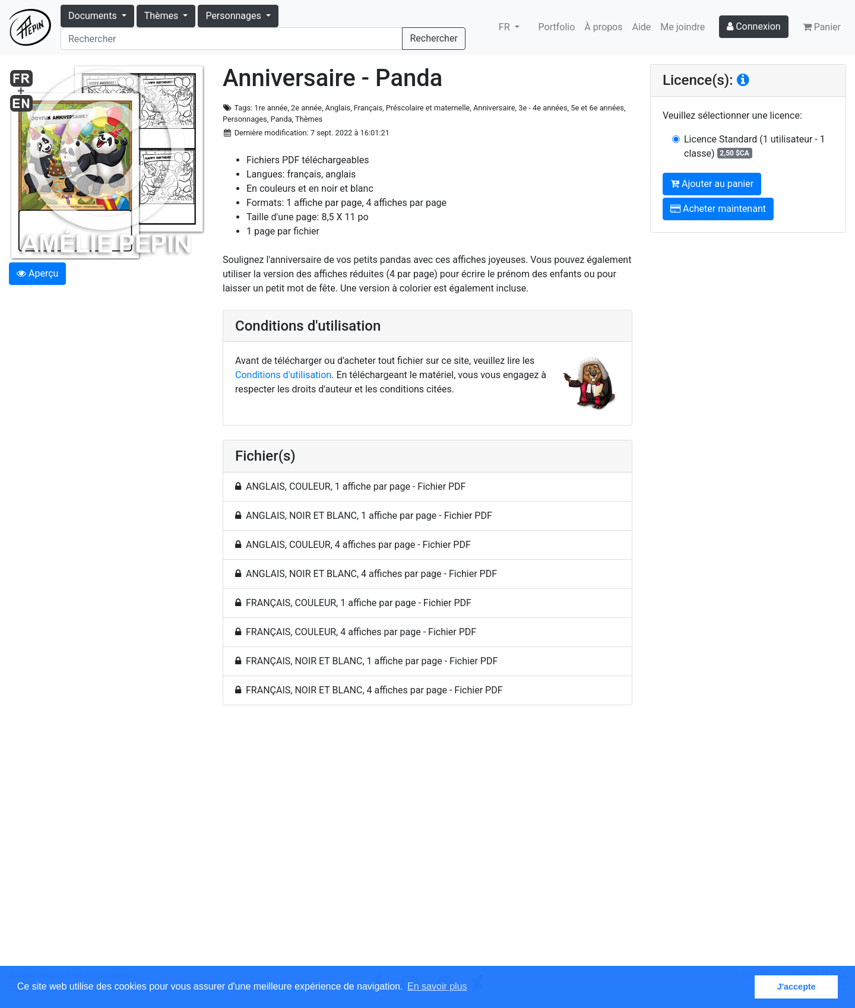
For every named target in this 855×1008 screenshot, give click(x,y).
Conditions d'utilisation (283, 375)
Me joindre (682, 27)
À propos (603, 27)
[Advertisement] (427, 842)
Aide (641, 27)
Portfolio (557, 27)
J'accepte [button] (796, 986)
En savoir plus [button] (437, 986)
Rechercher (433, 38)
